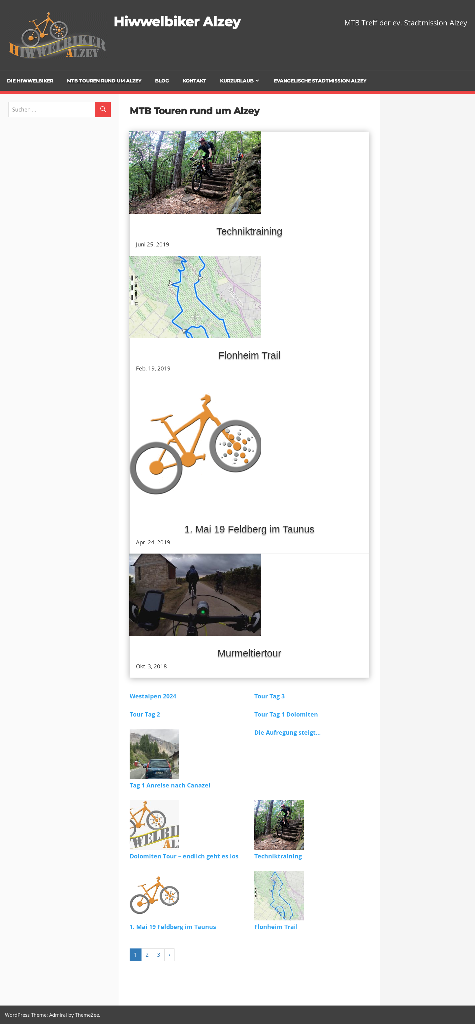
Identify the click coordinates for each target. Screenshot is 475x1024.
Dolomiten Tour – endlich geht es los (184, 856)
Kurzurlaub (237, 81)
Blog (162, 81)
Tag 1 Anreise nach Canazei (170, 785)
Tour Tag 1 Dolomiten (286, 714)
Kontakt (194, 81)
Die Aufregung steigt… (287, 732)
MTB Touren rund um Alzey (104, 81)
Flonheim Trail (249, 355)
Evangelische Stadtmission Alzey (320, 81)
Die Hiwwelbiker (30, 81)
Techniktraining (249, 231)
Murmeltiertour (249, 653)
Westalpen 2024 (153, 696)
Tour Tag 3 (269, 696)
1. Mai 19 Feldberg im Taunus (249, 529)
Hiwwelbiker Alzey (176, 22)
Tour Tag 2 (145, 714)
